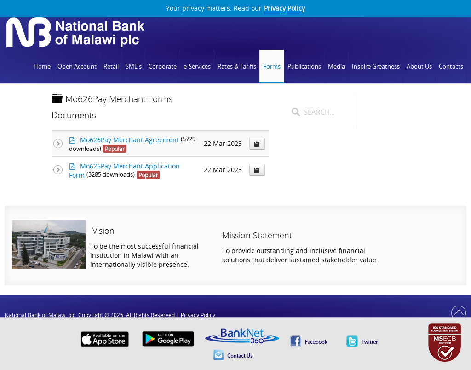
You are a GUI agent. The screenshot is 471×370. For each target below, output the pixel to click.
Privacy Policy (284, 8)
